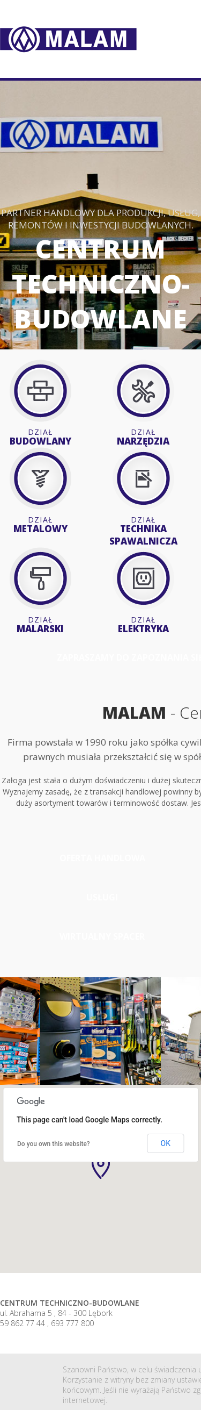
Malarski (40, 624)
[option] (20, 1031)
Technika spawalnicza (143, 530)
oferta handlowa (102, 858)
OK (165, 1143)
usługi (102, 897)
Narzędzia (143, 437)
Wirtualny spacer (102, 936)
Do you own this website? (53, 1144)
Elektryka (143, 624)
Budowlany (40, 437)
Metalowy (40, 524)
